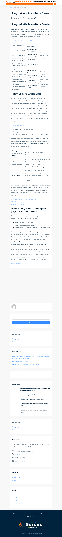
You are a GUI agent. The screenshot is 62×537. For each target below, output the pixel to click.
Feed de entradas (19, 498)
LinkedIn (35, 514)
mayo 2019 (17, 480)
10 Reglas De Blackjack (18, 202)
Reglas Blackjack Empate (18, 263)
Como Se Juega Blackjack (20, 361)
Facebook (17, 514)
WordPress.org (18, 503)
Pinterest (31, 516)
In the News (17, 339)
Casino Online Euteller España (20, 204)
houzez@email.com (20, 461)
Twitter (26, 514)
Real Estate (17, 342)
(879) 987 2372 (20, 454)
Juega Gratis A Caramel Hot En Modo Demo (24, 41)
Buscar (31, 322)
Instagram (44, 514)
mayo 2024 (17, 477)
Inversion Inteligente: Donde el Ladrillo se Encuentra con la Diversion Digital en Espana (30, 357)
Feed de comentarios (20, 500)
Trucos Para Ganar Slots (18, 125)
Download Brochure (20, 374)
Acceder (16, 495)
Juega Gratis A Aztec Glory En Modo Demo (25, 364)
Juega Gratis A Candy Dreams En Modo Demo (25, 199)
